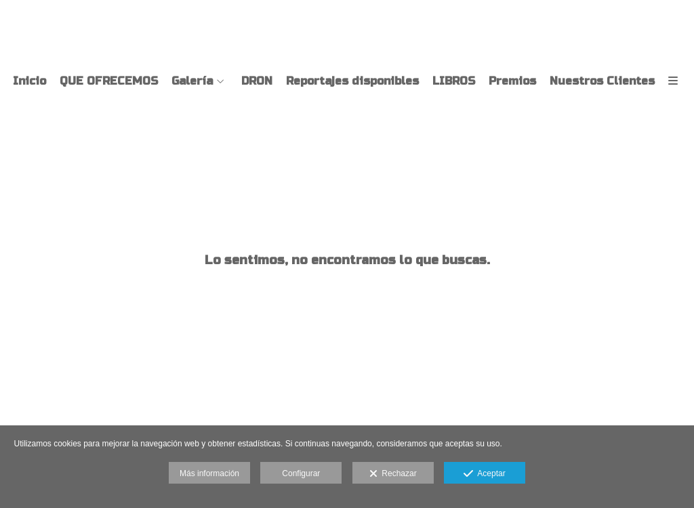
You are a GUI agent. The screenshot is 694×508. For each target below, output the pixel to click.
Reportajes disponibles (352, 81)
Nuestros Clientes (602, 81)
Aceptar (484, 474)
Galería (192, 81)
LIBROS (453, 81)
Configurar (301, 473)
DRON (256, 81)
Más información (209, 473)
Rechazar (393, 474)
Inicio (29, 81)
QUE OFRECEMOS (109, 81)
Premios (512, 81)
